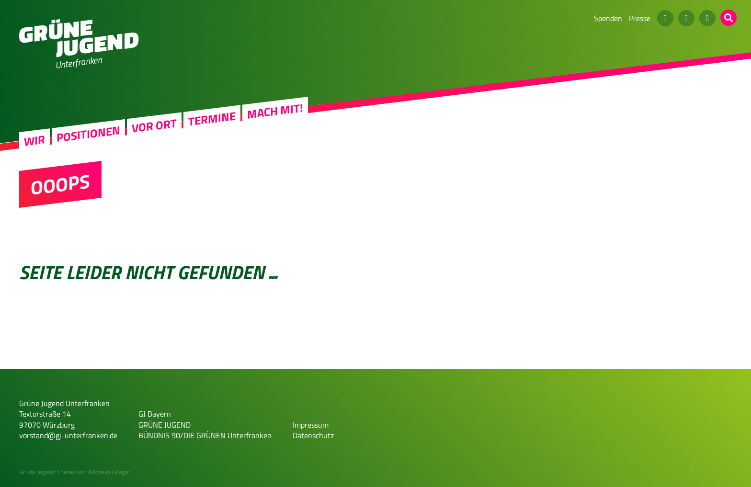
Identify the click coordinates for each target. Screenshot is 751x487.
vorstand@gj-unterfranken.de (68, 435)
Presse (639, 18)
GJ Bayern (154, 413)
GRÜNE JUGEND (164, 424)
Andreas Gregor (109, 471)
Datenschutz (313, 435)
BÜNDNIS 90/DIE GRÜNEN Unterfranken (205, 435)
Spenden (608, 18)
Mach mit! (275, 111)
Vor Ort (154, 125)
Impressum (311, 424)
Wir (34, 140)
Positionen (88, 133)
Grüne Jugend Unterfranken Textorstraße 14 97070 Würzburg (64, 413)
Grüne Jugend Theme (47, 471)
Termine (212, 118)
